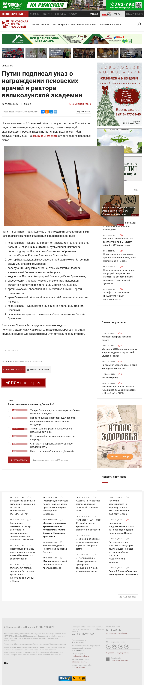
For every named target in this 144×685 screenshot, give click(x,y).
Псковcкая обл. (13, 13)
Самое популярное (114, 322)
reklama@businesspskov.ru (116, 633)
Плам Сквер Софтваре (119, 660)
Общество (47, 14)
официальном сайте (45, 135)
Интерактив (63, 24)
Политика (34, 14)
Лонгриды (104, 24)
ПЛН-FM (117, 14)
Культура (73, 14)
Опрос (95, 24)
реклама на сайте (134, 14)
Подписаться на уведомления (117, 653)
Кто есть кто (115, 24)
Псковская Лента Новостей (27, 361)
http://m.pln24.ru (78, 668)
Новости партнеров (114, 476)
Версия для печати (40, 370)
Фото (72, 24)
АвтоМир (36, 24)
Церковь (45, 24)
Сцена (53, 24)
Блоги (88, 24)
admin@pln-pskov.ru (79, 662)
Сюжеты (80, 24)
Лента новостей (128, 597)
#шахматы (13, 350)
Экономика (60, 14)
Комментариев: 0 (15, 370)
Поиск (140, 24)
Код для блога (83, 111)
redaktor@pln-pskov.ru (80, 656)
